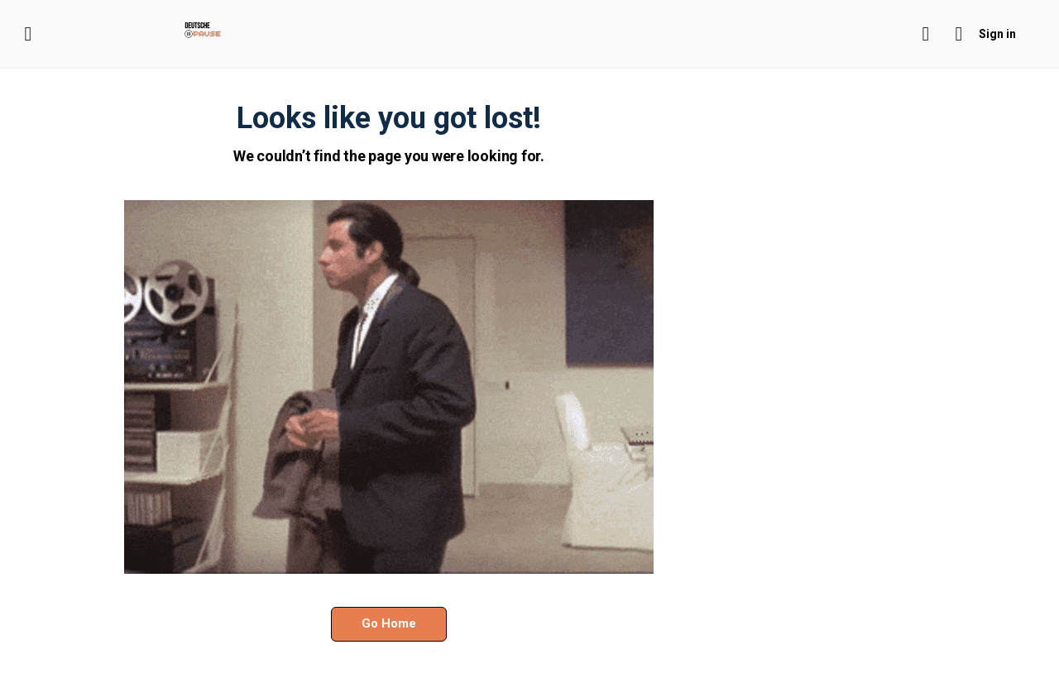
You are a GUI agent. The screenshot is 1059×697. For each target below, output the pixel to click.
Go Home (389, 623)
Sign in (997, 34)
